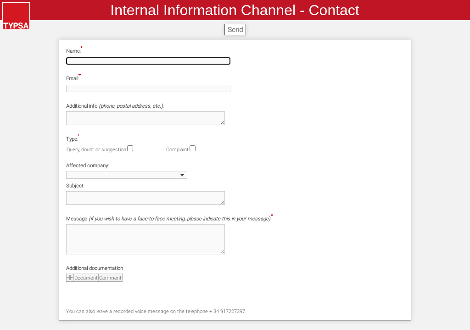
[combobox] (126, 175)
